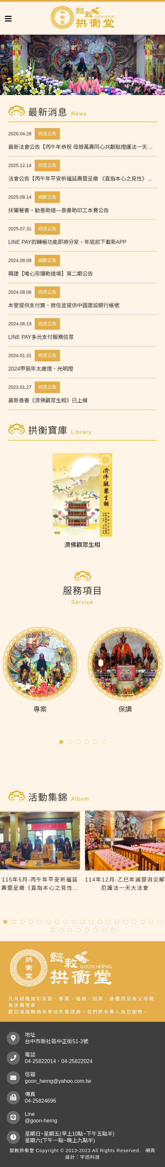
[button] (61, 742)
